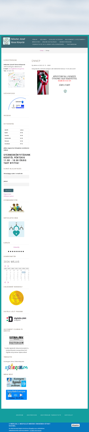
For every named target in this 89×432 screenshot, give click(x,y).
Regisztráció (7, 194)
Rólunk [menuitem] (43, 40)
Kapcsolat (69, 415)
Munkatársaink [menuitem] (66, 42)
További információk (35, 430)
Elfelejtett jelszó (9, 196)
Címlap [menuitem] (34, 39)
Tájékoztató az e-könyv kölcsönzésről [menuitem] (48, 44)
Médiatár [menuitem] (35, 42)
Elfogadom (75, 425)
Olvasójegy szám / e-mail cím (13, 173)
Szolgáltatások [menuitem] (55, 40)
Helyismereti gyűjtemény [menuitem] (74, 40)
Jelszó (6, 181)
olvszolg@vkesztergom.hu (16, 69)
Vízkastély (16, 247)
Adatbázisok (32, 415)
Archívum (19, 415)
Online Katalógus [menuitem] (49, 42)
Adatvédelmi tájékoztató (51, 415)
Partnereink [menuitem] (72, 44)
